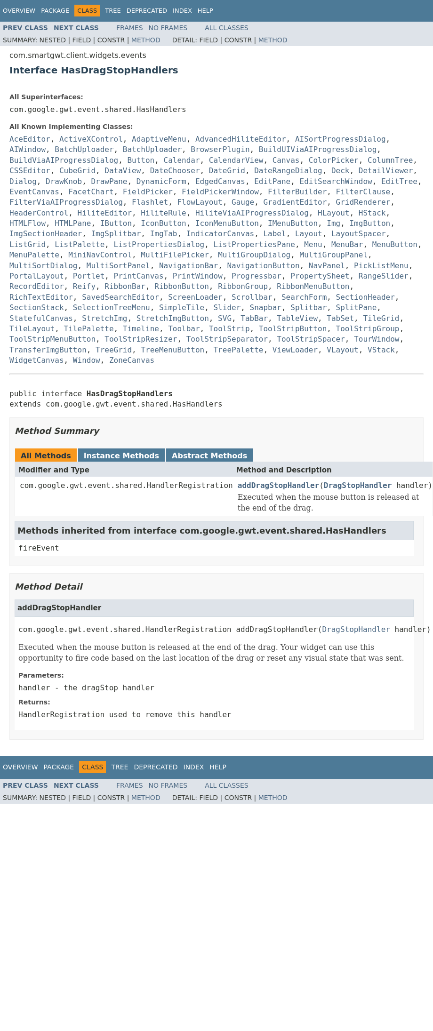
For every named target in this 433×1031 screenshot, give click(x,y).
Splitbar (308, 307)
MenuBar (347, 244)
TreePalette (238, 349)
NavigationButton (263, 265)
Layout (308, 233)
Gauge (243, 202)
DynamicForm (161, 181)
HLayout (333, 212)
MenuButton (394, 244)
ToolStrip (229, 328)
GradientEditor (295, 202)
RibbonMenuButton (313, 286)
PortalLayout (36, 276)
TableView (297, 318)
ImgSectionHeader (45, 233)
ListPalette (79, 244)
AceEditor (29, 139)
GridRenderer (363, 202)
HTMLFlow (27, 223)
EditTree (399, 181)
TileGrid (381, 318)
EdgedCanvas (220, 181)
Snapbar (265, 307)
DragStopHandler (358, 485)
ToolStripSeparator (227, 339)
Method (145, 40)
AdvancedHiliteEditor (240, 139)
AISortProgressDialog (340, 139)
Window (86, 360)
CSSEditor (29, 170)
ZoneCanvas (131, 360)
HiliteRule (163, 212)
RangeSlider (384, 276)
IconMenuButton (227, 223)
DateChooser (175, 170)
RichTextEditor (41, 297)
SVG (225, 318)
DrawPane (109, 181)
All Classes (227, 28)
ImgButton (369, 223)
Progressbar (256, 276)
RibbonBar (124, 286)
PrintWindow (198, 276)
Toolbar (184, 328)
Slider (227, 307)
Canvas (286, 160)
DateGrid (227, 170)
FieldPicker (148, 191)
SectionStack (36, 307)
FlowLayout (199, 202)
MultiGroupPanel (334, 254)
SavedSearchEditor (120, 297)
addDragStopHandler (278, 485)
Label (274, 233)
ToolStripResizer (140, 339)
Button (140, 160)
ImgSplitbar (116, 233)
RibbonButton (181, 286)
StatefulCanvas (41, 318)
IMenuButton (293, 223)
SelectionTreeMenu (111, 307)
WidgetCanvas (36, 360)
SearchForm (304, 297)
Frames (129, 28)
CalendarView (236, 160)
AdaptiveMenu (159, 139)
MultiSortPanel (118, 265)
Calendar (182, 160)
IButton (116, 223)
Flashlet (150, 202)
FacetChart (90, 191)
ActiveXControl (91, 139)
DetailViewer (386, 170)
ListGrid (27, 244)
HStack (372, 212)
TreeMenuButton (172, 349)
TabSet (340, 318)
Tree (112, 10)
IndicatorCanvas (220, 233)
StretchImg (104, 318)
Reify (84, 286)
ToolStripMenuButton (52, 339)
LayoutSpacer (358, 233)
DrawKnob (64, 181)
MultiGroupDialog (254, 254)
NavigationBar (188, 265)
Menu (313, 244)
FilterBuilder (297, 191)
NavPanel (327, 265)
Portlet (88, 276)
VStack (381, 349)
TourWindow (376, 339)
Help (205, 10)
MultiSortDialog (43, 265)
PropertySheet (319, 276)
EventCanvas (34, 191)
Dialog (23, 181)
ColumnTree (390, 160)
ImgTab (163, 233)
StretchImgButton (172, 318)
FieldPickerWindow (220, 191)
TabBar (254, 318)
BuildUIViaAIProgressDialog (318, 149)
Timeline (141, 328)
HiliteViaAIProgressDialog (252, 212)
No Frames (168, 28)
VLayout (342, 349)
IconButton (163, 223)
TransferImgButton (48, 349)
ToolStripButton (293, 328)
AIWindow (27, 149)
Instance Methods (121, 455)
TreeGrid (114, 349)
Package (55, 10)
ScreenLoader (195, 297)
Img (333, 223)
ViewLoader (295, 349)
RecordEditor (36, 286)
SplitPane (356, 307)
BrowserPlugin (220, 149)
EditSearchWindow (336, 181)
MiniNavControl (100, 254)
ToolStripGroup (368, 328)
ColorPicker (334, 160)
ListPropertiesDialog (159, 244)
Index (182, 10)
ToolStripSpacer (311, 339)
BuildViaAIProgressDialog (63, 160)
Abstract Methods (209, 455)
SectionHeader (365, 297)
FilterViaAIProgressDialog (66, 202)
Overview (19, 10)
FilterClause (363, 191)
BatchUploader (84, 149)
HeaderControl (38, 212)
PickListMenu (381, 265)
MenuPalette (34, 254)
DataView (122, 170)
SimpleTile (181, 307)
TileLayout (32, 328)
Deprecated (147, 10)
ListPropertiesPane (254, 244)
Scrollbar (252, 297)
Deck (340, 170)
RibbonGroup (243, 286)
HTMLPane (73, 223)
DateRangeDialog (288, 170)
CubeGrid (77, 170)
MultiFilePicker (175, 254)
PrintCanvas (139, 276)
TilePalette (89, 328)
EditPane (272, 181)
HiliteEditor (105, 212)
